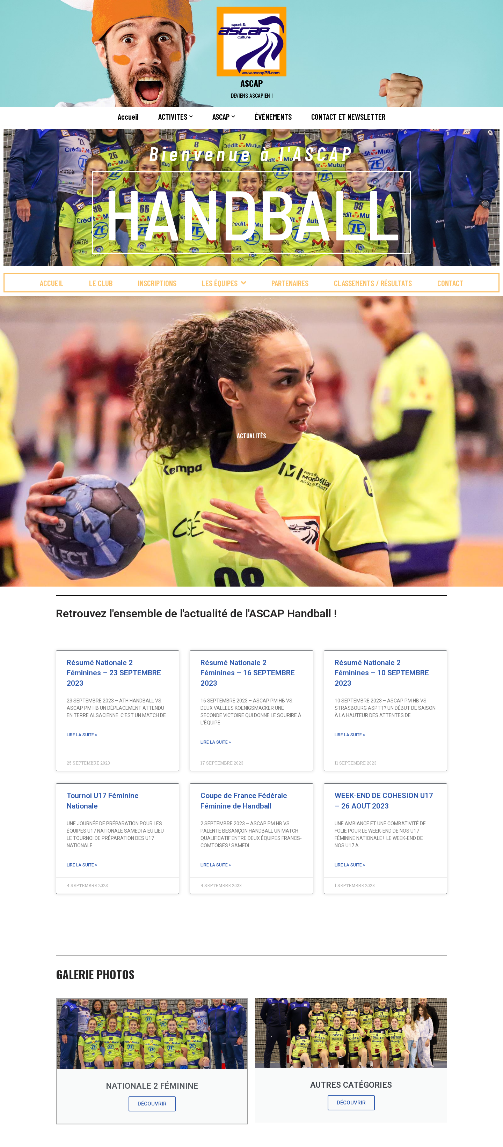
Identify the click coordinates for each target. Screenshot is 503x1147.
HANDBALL (251, 212)
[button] (191, 116)
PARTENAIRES (289, 283)
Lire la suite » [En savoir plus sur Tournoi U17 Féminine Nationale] (82, 865)
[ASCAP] (251, 53)
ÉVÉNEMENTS (273, 116)
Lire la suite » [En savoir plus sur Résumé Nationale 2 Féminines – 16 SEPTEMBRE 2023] (216, 742)
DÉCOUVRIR (152, 1104)
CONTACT (450, 283)
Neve (58, 1137)
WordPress (124, 1137)
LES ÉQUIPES (224, 282)
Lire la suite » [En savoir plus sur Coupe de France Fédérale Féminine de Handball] (216, 865)
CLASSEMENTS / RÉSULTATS (373, 283)
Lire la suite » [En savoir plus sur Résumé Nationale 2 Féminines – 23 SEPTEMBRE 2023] (82, 734)
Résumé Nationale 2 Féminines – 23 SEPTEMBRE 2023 (114, 672)
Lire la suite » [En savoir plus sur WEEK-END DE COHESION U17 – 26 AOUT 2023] (350, 865)
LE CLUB (100, 283)
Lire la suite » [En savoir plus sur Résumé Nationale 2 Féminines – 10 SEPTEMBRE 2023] (350, 734)
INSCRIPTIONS (157, 283)
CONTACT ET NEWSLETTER (348, 116)
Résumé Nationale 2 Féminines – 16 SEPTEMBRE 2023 (248, 672)
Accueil (128, 116)
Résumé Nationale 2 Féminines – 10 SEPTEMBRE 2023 (382, 672)
